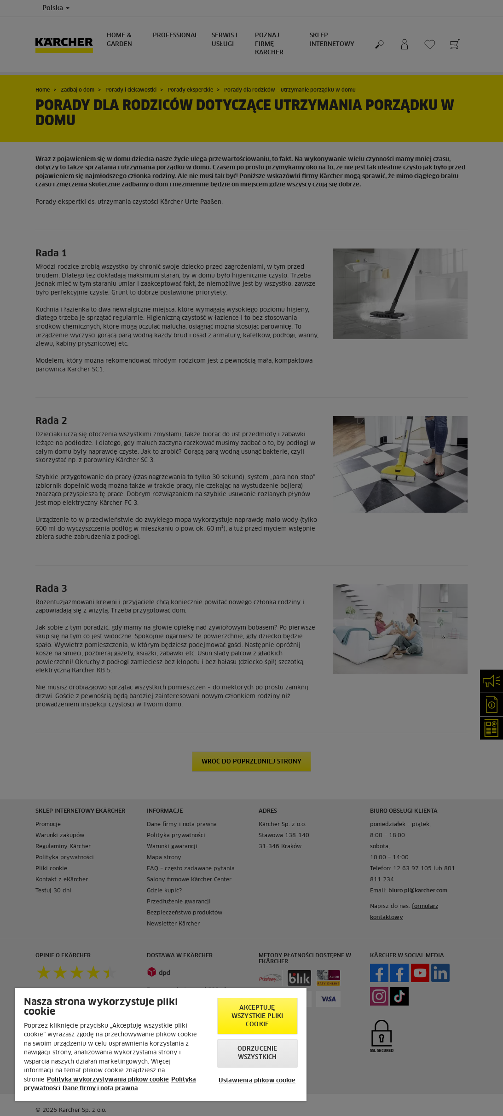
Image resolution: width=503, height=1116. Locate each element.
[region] (160, 1044)
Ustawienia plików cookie (257, 1081)
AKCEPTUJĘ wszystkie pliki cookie (257, 1016)
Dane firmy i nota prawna (100, 1089)
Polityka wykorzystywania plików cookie (108, 1080)
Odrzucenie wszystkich (257, 1053)
